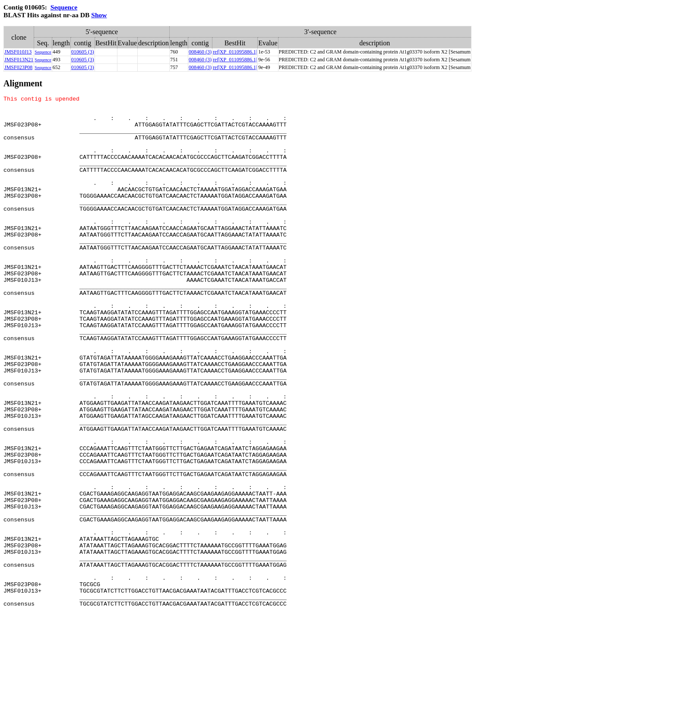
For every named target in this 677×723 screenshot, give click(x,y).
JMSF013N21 (18, 60)
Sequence (64, 7)
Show (99, 15)
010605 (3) (82, 52)
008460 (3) (200, 52)
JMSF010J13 (18, 52)
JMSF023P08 (18, 67)
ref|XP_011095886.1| (235, 52)
